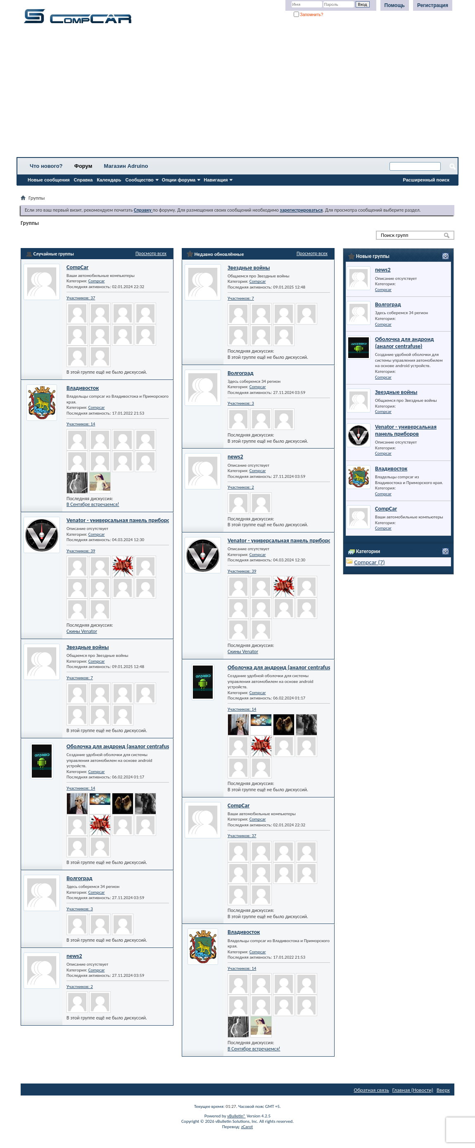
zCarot (247, 1126)
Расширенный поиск (426, 179)
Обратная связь (371, 1090)
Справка (83, 179)
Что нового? (46, 166)
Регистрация (432, 5)
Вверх (443, 1090)
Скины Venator (81, 631)
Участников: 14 (80, 424)
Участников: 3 (79, 909)
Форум (83, 166)
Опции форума (178, 179)
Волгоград (79, 878)
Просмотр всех (150, 253)
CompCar (77, 267)
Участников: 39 (80, 551)
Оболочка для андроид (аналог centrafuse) (120, 746)
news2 (74, 955)
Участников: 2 (79, 986)
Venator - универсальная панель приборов (119, 520)
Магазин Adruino (126, 166)
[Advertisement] (237, 93)
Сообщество (140, 179)
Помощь (395, 5)
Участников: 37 (80, 298)
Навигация (216, 179)
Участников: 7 (79, 677)
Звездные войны (87, 647)
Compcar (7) (369, 562)
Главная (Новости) (412, 1090)
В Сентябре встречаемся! (92, 504)
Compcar (96, 281)
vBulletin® (236, 1116)
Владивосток (82, 387)
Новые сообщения (49, 179)
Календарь (109, 179)
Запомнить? (308, 14)
